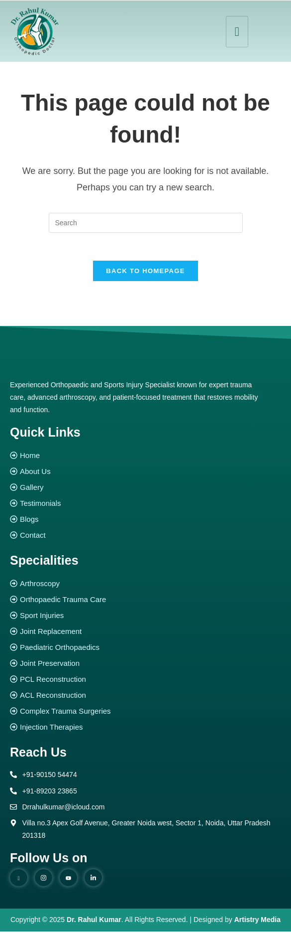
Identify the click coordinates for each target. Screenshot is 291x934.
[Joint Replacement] (145, 634)
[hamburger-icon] (237, 31)
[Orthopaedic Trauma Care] (145, 602)
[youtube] (68, 880)
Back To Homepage (145, 273)
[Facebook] (18, 880)
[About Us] (145, 474)
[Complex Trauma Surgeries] (145, 714)
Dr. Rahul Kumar (94, 923)
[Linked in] (93, 880)
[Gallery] (145, 490)
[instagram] (43, 880)
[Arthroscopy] (145, 586)
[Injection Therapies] (145, 730)
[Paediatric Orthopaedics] (145, 650)
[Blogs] (145, 522)
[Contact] (145, 538)
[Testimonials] (145, 506)
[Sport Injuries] (145, 618)
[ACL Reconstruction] (145, 698)
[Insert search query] (146, 223)
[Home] (145, 458)
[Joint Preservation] (145, 666)
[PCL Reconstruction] (145, 682)
